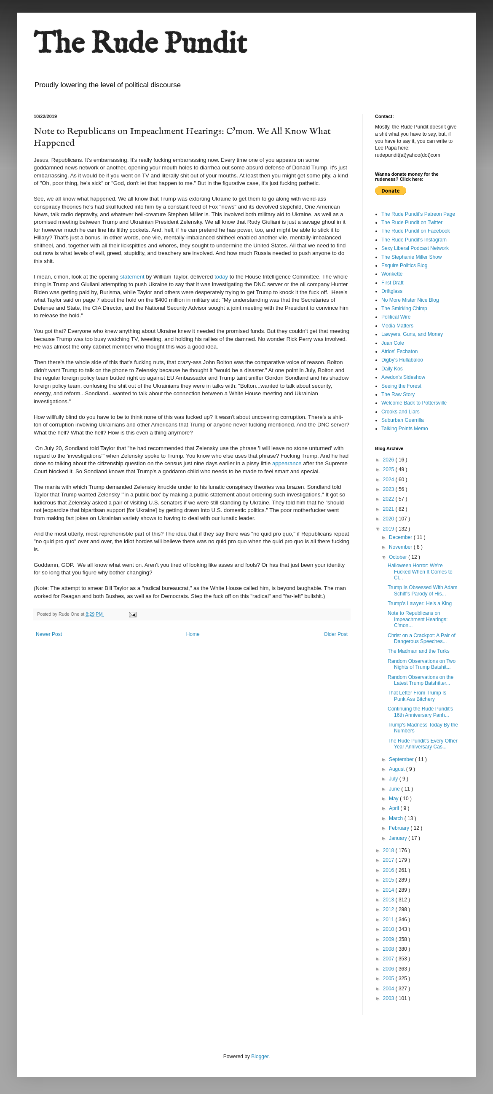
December (401, 537)
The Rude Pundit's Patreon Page (418, 214)
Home (193, 634)
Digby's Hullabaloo (402, 360)
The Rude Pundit (140, 44)
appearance (287, 463)
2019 (389, 529)
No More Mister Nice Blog (410, 300)
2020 (389, 519)
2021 (389, 509)
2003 (389, 998)
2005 (389, 978)
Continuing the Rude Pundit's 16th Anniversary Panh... (420, 712)
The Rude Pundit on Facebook (415, 231)
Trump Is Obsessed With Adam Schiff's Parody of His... (423, 590)
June (395, 789)
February (399, 828)
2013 (389, 900)
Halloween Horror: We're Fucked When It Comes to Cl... (420, 572)
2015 (389, 880)
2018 (389, 850)
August (397, 769)
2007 (389, 959)
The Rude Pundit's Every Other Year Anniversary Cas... (423, 744)
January (398, 838)
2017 (389, 860)
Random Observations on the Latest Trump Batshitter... (420, 680)
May (394, 799)
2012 (389, 909)
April (394, 808)
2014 (389, 890)
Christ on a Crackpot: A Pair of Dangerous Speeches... (421, 638)
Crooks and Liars (400, 412)
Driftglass (391, 291)
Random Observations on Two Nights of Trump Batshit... (421, 664)
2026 (389, 460)
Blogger (259, 1056)
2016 (389, 870)
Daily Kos (392, 369)
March (397, 818)
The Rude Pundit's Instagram (414, 240)
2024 (389, 480)
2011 (389, 919)
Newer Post (49, 634)
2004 (389, 989)
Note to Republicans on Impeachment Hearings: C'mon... (417, 619)
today (221, 277)
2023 (389, 489)
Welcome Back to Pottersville (414, 403)
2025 (389, 469)
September (402, 759)
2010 (389, 929)
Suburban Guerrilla (402, 420)
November (401, 547)
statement (132, 277)
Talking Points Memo (404, 429)
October (398, 557)
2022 (389, 499)
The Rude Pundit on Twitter (411, 222)
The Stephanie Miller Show (411, 257)
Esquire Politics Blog (404, 265)
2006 (389, 969)
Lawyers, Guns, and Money (412, 334)
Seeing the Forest (401, 386)
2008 (389, 949)
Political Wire (395, 317)
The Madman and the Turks (419, 651)
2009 (389, 939)
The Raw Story (398, 394)
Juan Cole (392, 343)
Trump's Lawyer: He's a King (420, 603)
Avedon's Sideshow (403, 377)
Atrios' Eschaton (399, 351)
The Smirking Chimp (404, 308)
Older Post (336, 634)
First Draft (392, 283)
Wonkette (391, 274)
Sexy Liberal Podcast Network (415, 248)
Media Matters (397, 326)
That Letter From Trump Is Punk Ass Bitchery (417, 696)
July (394, 779)
